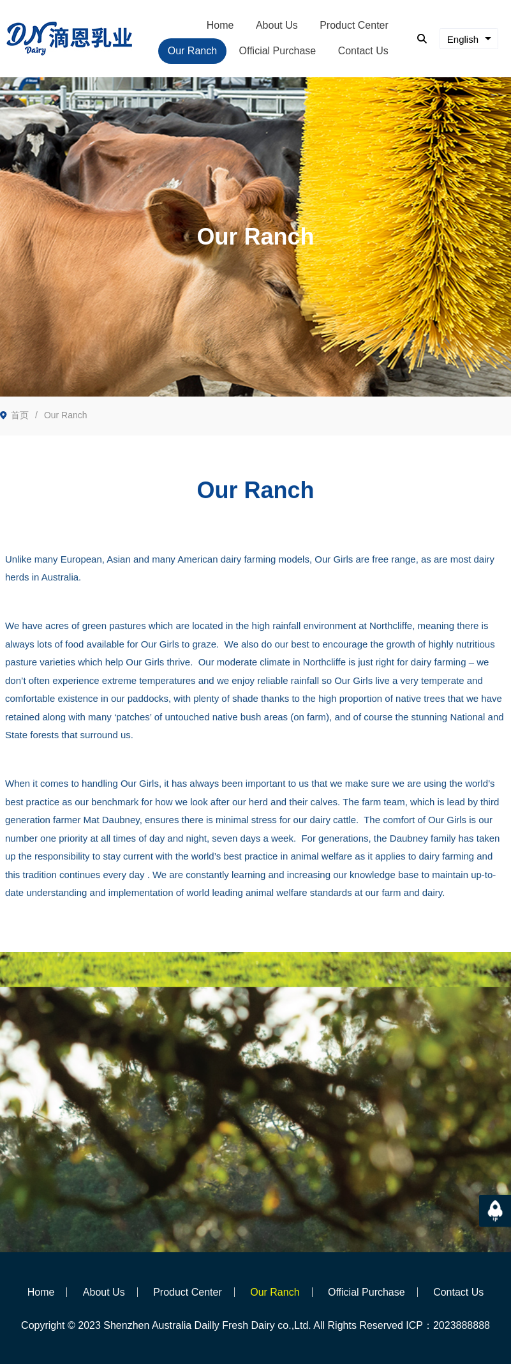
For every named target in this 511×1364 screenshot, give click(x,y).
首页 (20, 415)
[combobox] (469, 38)
